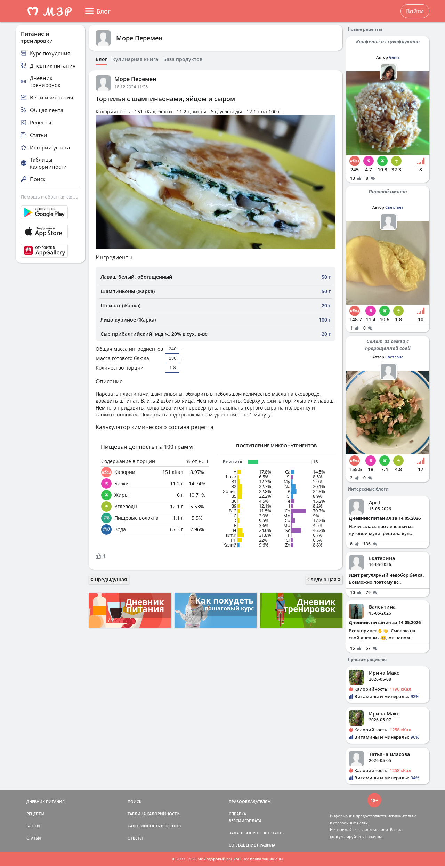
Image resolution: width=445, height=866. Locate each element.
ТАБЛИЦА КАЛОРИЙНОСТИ (154, 813)
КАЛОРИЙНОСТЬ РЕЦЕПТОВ (154, 825)
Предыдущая (108, 579)
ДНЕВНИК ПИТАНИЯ (45, 801)
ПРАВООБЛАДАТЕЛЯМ (250, 801)
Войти (415, 11)
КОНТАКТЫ (274, 832)
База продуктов (182, 59)
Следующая (324, 579)
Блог (101, 59)
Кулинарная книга (135, 59)
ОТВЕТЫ (135, 838)
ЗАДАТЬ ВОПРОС (245, 832)
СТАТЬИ (33, 838)
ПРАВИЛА (266, 845)
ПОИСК (134, 801)
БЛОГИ (33, 825)
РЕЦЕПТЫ (35, 813)
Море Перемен (139, 38)
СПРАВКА (237, 813)
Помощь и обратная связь (49, 197)
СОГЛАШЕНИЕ (242, 845)
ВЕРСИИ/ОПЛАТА (245, 820)
